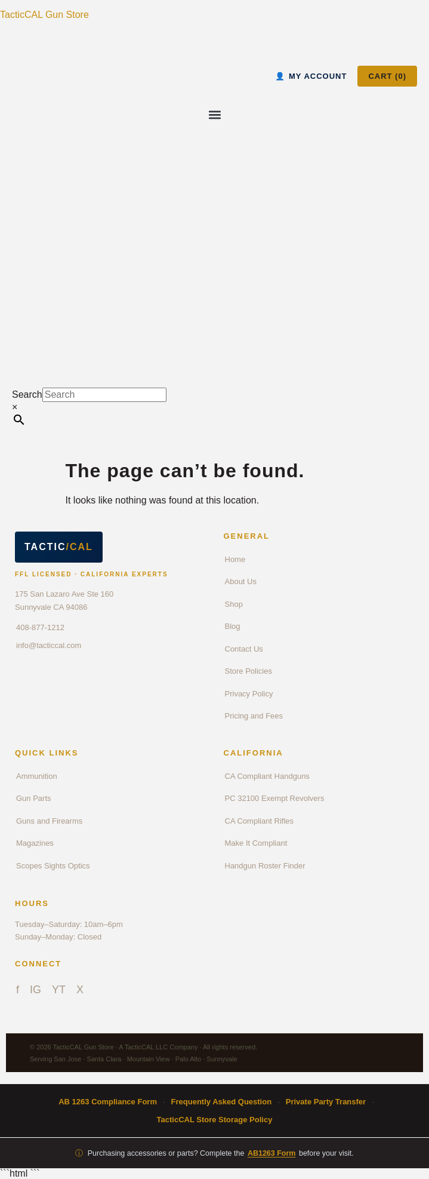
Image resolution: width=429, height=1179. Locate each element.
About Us (241, 581)
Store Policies (248, 671)
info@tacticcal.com (48, 645)
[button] (215, 115)
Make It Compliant (256, 843)
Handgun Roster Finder (265, 865)
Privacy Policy (249, 693)
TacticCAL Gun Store (44, 15)
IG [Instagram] (35, 990)
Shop (234, 604)
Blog (232, 626)
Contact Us (244, 648)
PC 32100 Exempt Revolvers (275, 798)
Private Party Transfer (326, 1101)
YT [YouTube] (59, 990)
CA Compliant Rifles (259, 820)
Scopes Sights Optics (53, 865)
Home (235, 559)
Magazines (35, 843)
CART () (387, 76)
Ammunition (36, 776)
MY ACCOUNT (311, 76)
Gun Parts (33, 798)
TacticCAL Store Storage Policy (215, 1119)
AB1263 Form (272, 1153)
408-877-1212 (40, 627)
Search (27, 394)
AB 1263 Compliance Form (107, 1101)
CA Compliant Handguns (267, 776)
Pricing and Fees (254, 715)
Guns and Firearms (49, 820)
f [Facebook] (17, 990)
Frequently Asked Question (221, 1101)
